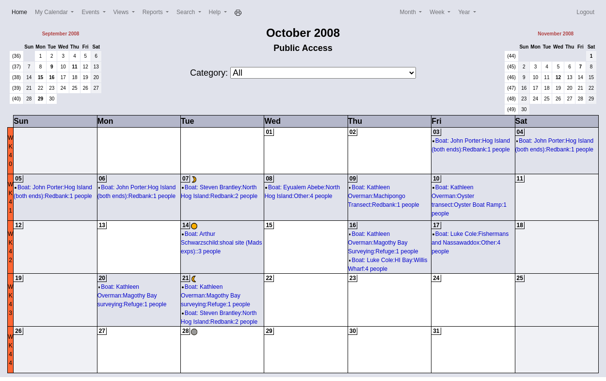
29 (40, 98)
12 (85, 66)
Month (409, 12)
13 (96, 66)
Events (91, 12)
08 (269, 178)
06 (102, 178)
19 (85, 77)
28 (29, 98)
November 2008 (556, 33)
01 (269, 132)
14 (29, 77)
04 (520, 132)
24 (63, 88)
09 (353, 178)
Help (216, 12)
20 (96, 77)
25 (74, 88)
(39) (16, 88)
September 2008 (61, 33)
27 (96, 88)
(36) (16, 56)
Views (121, 12)
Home (21, 11)
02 (353, 132)
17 (63, 77)
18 (74, 77)
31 (436, 331)
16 (51, 77)
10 (63, 66)
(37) (16, 66)
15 (40, 77)
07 (185, 178)
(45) (511, 66)
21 (29, 88)
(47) (511, 88)
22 (40, 88)
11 (74, 66)
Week (438, 12)
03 (436, 132)
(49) (511, 109)
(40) (16, 98)
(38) (16, 77)
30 (51, 98)
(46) (511, 77)
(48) (511, 98)
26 (85, 88)
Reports (153, 12)
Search (186, 12)
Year (465, 12)
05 (18, 178)
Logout (585, 12)
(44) (511, 56)
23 (51, 88)
